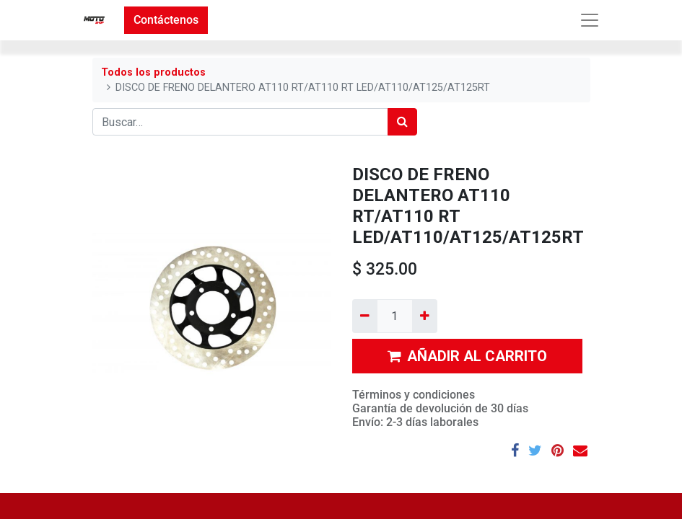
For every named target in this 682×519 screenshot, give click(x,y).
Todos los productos (153, 72)
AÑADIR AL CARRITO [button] (467, 356)
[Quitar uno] (364, 315)
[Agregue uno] (424, 315)
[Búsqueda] (402, 122)
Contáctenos (166, 20)
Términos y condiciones (413, 395)
